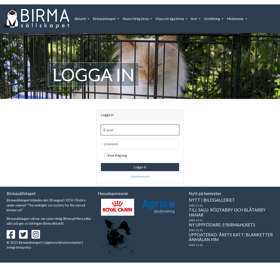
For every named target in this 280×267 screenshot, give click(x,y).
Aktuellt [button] (80, 19)
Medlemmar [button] (236, 19)
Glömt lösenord (140, 176)
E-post (109, 130)
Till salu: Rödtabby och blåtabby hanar (227, 212)
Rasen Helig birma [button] (136, 19)
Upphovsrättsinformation (62, 242)
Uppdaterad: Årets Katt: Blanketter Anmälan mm (231, 237)
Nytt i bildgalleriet (212, 199)
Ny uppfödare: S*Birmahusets (222, 224)
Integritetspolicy (19, 247)
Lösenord (110, 144)
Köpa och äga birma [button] (170, 19)
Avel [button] (194, 19)
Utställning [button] (212, 19)
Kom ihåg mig (117, 155)
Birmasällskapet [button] (105, 19)
